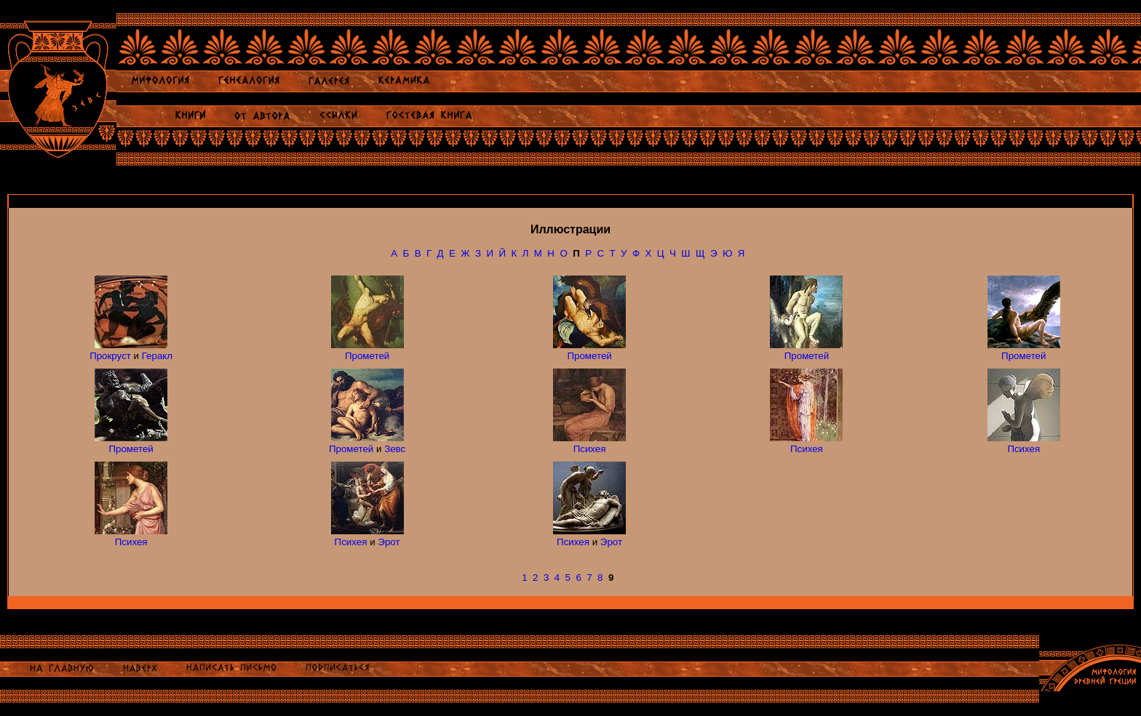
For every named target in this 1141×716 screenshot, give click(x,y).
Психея (589, 448)
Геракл (157, 355)
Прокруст (110, 355)
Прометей (367, 355)
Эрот (388, 541)
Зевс (394, 448)
